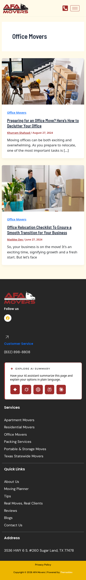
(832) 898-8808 (17, 352)
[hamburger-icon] (74, 8)
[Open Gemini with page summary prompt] (15, 389)
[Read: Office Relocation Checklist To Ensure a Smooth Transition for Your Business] (43, 188)
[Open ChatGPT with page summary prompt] (38, 389)
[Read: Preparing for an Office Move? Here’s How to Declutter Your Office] (43, 81)
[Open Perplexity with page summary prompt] (49, 389)
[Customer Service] (7, 337)
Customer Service (18, 344)
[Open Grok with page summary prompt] (26, 389)
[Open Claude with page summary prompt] (61, 389)
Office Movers (16, 113)
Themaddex (66, 572)
